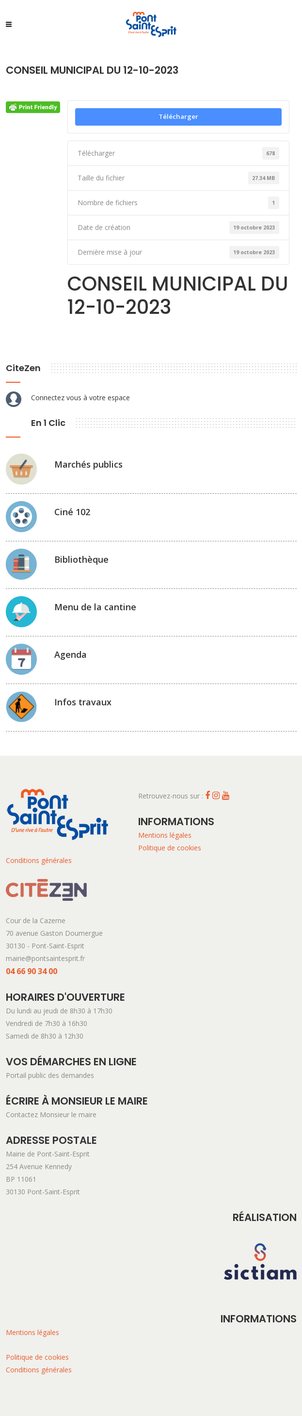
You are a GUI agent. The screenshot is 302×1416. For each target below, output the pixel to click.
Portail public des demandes (50, 1075)
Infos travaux (82, 702)
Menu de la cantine (95, 607)
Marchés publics (88, 464)
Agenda (70, 654)
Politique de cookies (169, 847)
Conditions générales (39, 860)
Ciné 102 (72, 512)
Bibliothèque (81, 559)
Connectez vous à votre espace (80, 397)
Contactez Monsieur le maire (51, 1114)
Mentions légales (164, 835)
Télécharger (178, 116)
